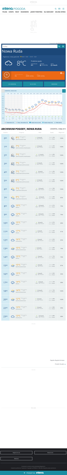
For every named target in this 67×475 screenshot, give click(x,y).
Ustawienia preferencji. (16, 468)
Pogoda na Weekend (54, 84)
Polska (4, 12)
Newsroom (50, 452)
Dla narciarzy (49, 12)
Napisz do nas (16, 452)
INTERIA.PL (35, 468)
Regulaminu (42, 466)
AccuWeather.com (60, 43)
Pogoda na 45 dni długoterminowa (33, 84)
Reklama (16, 458)
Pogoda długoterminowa (57, 360)
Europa (11, 12)
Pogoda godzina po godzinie (12, 84)
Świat (17, 12)
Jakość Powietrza (36, 12)
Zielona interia (60, 12)
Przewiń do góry (59, 364)
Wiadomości (25, 12)
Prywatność (24, 468)
